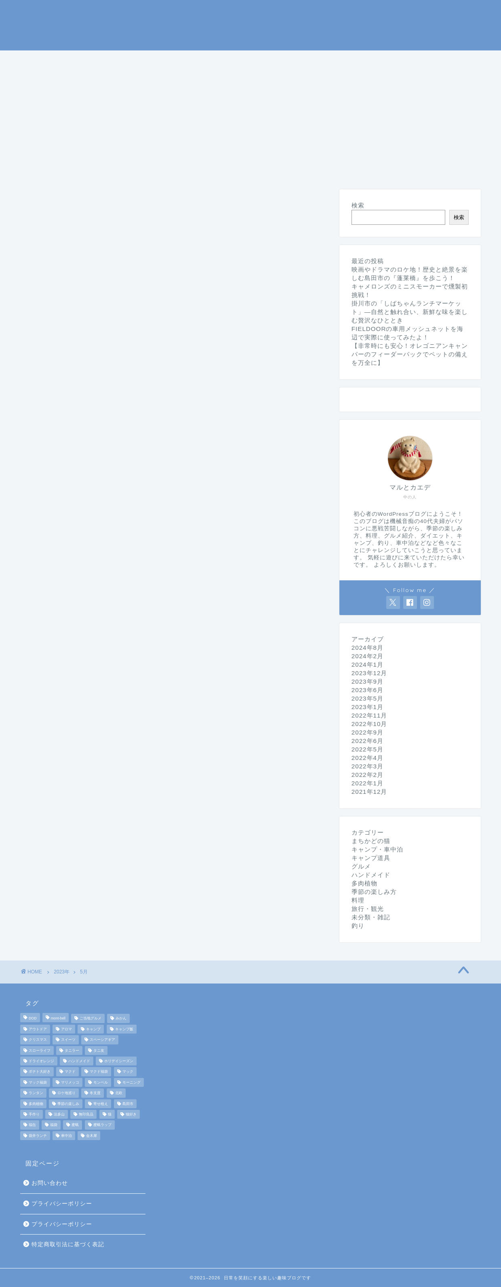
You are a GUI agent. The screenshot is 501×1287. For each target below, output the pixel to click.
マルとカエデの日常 (251, 24)
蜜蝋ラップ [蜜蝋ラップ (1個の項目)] (102, 1125)
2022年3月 (367, 766)
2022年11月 (369, 715)
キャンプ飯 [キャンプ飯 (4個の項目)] (124, 1029)
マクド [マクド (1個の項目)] (70, 1072)
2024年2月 (367, 656)
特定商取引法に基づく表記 (68, 1244)
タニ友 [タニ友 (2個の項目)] (98, 1050)
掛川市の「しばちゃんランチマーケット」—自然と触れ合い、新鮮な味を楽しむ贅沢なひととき (410, 312)
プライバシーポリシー (62, 1204)
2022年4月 (367, 757)
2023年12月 (369, 673)
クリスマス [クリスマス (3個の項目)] (38, 1040)
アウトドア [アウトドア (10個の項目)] (38, 1029)
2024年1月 (367, 664)
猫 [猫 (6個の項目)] (110, 1114)
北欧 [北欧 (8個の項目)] (118, 1093)
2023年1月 (367, 706)
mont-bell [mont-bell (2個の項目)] (58, 1019)
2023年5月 (367, 698)
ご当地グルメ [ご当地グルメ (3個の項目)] (90, 1019)
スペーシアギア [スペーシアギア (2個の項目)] (102, 1040)
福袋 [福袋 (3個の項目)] (53, 1125)
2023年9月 (367, 681)
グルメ (388, 60)
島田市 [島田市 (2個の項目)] (127, 1104)
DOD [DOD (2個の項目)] (33, 1019)
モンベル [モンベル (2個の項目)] (100, 1082)
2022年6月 (367, 740)
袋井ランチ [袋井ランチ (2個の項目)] (38, 1136)
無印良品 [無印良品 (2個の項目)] (86, 1114)
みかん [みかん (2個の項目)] (121, 1019)
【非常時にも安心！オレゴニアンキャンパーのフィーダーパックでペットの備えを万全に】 (410, 354)
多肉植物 (364, 883)
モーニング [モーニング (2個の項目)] (131, 1082)
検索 (358, 205)
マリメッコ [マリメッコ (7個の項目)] (70, 1082)
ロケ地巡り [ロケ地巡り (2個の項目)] (66, 1093)
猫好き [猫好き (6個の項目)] (131, 1114)
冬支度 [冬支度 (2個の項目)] (95, 1093)
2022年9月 (367, 732)
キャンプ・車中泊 (123, 60)
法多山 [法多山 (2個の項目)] (59, 1114)
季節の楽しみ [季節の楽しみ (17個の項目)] (68, 1104)
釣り (243, 60)
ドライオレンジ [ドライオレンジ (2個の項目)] (41, 1061)
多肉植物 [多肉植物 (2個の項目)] (36, 1104)
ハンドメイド (172, 79)
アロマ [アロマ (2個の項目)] (66, 1029)
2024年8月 (367, 647)
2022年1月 (367, 783)
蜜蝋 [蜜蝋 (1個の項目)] (75, 1125)
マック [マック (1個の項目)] (127, 1072)
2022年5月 (367, 749)
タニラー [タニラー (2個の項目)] (72, 1050)
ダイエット (112, 79)
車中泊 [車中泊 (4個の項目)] (66, 1136)
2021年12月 (369, 791)
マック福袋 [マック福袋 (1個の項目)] (38, 1082)
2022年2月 (367, 774)
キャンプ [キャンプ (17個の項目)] (93, 1029)
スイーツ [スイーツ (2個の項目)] (68, 1040)
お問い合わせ (50, 1183)
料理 (349, 60)
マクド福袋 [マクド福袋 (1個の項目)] (99, 1072)
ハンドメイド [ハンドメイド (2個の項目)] (79, 1061)
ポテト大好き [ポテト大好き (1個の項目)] (40, 1072)
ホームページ (52, 60)
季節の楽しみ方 (296, 60)
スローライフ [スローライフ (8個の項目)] (40, 1050)
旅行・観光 (437, 60)
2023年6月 (367, 689)
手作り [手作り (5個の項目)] (34, 1114)
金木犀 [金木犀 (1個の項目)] (91, 1136)
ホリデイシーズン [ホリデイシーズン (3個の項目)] (118, 1061)
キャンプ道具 (194, 60)
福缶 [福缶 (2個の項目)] (32, 1125)
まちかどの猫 (52, 79)
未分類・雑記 (236, 79)
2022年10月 (369, 723)
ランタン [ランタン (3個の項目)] (36, 1093)
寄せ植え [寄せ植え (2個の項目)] (100, 1104)
